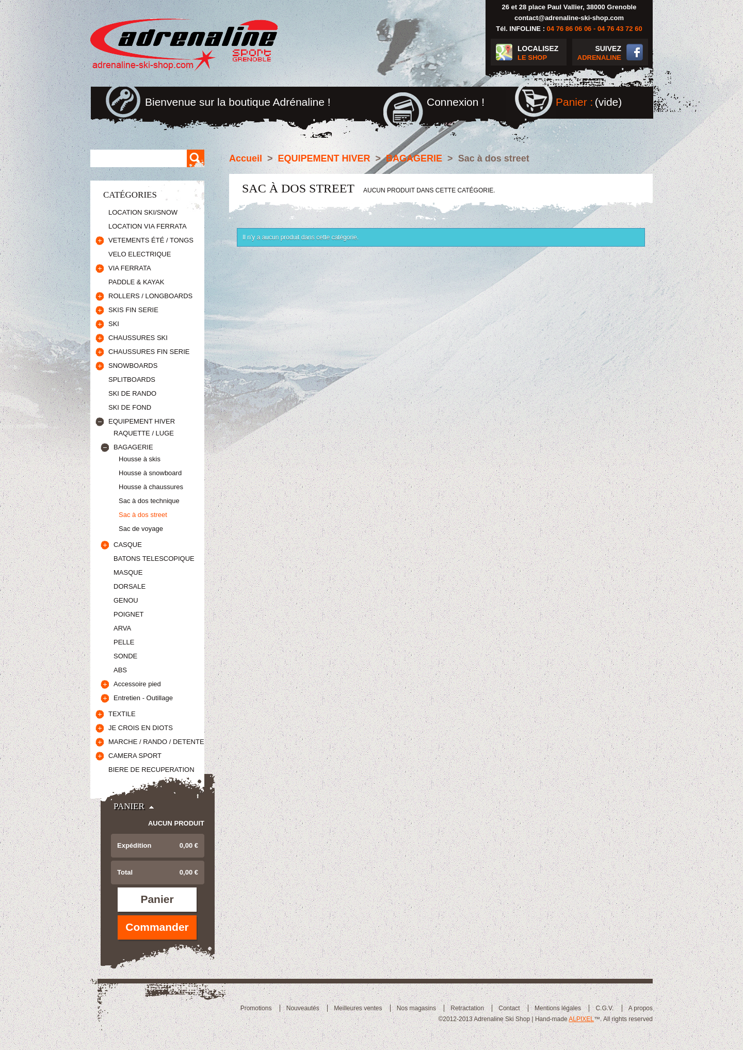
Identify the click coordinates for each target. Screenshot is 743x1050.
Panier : (574, 102)
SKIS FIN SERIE (133, 310)
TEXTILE (122, 714)
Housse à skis (139, 459)
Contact (509, 1008)
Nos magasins (416, 1008)
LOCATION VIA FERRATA (147, 226)
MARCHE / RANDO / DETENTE (156, 742)
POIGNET (129, 614)
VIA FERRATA (129, 268)
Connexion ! (455, 102)
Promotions (256, 1008)
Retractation (467, 1008)
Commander (157, 927)
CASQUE (128, 544)
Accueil (245, 158)
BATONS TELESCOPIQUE (154, 558)
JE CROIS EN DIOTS (140, 728)
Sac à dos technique (149, 501)
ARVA (122, 628)
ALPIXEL (581, 1019)
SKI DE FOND (129, 407)
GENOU (126, 600)
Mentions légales (558, 1008)
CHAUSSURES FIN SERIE (148, 352)
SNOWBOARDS (132, 365)
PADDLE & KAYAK (136, 282)
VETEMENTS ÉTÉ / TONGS (150, 240)
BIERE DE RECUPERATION (151, 769)
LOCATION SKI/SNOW (142, 212)
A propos (640, 1008)
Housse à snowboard (150, 473)
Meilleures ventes (358, 1008)
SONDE (125, 656)
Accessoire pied (137, 684)
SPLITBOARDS (131, 379)
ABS (120, 670)
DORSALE (130, 586)
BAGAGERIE (133, 447)
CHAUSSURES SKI (138, 338)
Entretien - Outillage (143, 698)
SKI (113, 324)
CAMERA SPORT (134, 756)
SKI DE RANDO (132, 393)
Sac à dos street (143, 515)
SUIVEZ (596, 53)
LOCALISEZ (542, 53)
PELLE (124, 642)
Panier (129, 806)
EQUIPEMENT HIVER (141, 421)
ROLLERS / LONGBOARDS (150, 296)
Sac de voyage (141, 528)
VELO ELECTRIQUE (139, 254)
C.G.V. (604, 1008)
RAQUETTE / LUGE (144, 433)
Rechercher (195, 158)
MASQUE (128, 572)
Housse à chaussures (151, 487)
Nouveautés (302, 1008)
